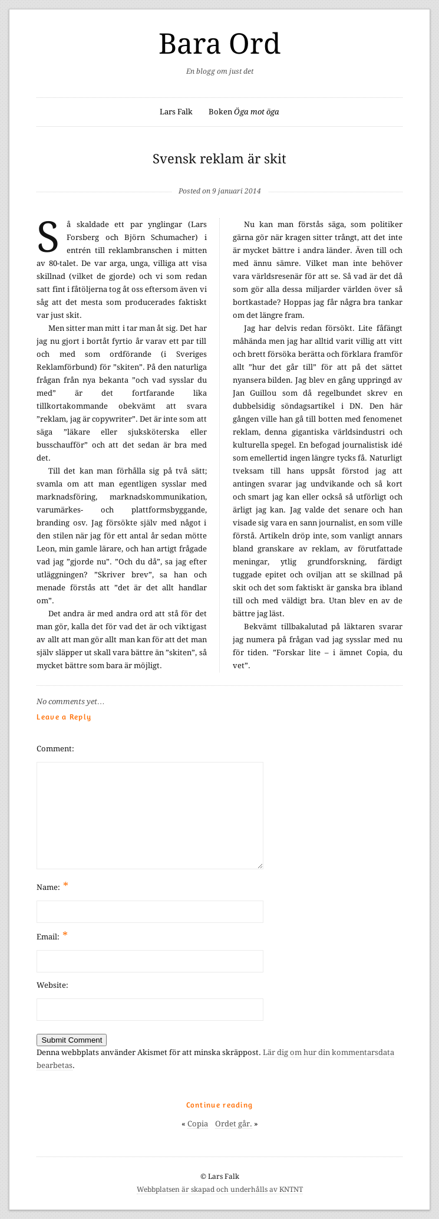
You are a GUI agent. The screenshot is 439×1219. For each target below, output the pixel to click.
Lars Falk (176, 111)
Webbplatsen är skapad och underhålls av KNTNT (220, 1189)
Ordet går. (233, 1123)
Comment (54, 748)
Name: (52, 886)
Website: (52, 985)
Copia (197, 1123)
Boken (244, 111)
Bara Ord (219, 44)
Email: (52, 935)
